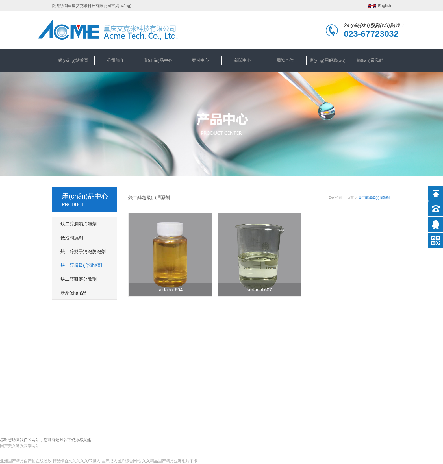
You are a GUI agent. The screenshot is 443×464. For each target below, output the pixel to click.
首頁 (350, 198)
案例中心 (200, 60)
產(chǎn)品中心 (158, 60)
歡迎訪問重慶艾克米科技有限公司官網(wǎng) (91, 5)
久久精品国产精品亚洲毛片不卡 (169, 461)
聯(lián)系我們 (370, 60)
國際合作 (285, 60)
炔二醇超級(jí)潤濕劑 (374, 198)
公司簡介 (115, 60)
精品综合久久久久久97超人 (77, 461)
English (384, 5)
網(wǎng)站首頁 (73, 60)
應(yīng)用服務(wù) (327, 60)
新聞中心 (242, 60)
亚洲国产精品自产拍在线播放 (25, 461)
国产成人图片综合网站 (121, 461)
